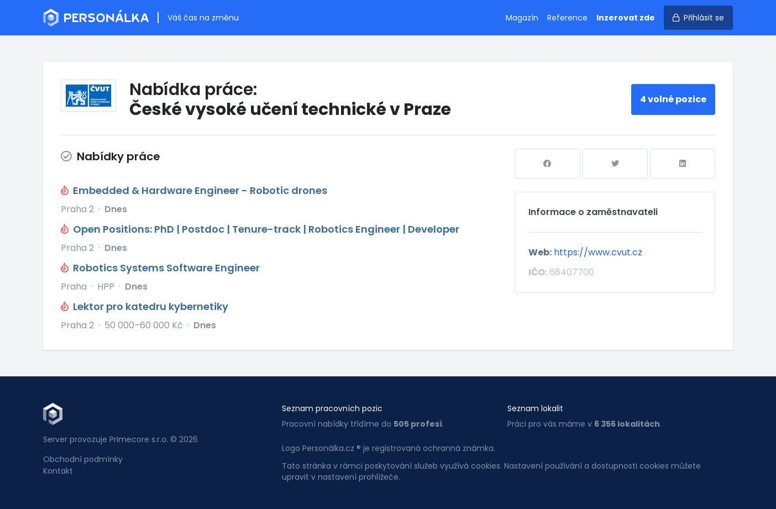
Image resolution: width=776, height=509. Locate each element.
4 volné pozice (673, 99)
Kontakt (58, 470)
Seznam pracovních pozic (332, 408)
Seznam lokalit (535, 408)
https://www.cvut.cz (598, 252)
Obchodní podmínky (83, 459)
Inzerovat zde (625, 17)
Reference (567, 17)
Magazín (522, 17)
